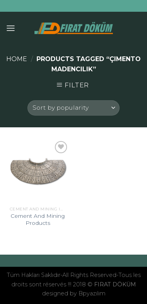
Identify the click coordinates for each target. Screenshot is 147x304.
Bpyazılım (91, 293)
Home (16, 59)
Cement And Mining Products (38, 219)
